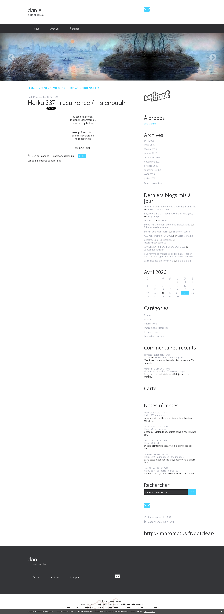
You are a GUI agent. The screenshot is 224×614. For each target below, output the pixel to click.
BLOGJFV (162, 220)
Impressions (150, 323)
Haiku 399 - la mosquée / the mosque (164, 456)
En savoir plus (149, 611)
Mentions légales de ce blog (93, 607)
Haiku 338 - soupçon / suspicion (84, 87)
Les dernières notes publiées (112, 604)
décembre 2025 (152, 157)
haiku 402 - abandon (155, 415)
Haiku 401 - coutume (155, 429)
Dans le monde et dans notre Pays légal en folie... (170, 206)
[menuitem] (36, 28)
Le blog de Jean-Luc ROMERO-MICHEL (173, 256)
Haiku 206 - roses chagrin (169, 357)
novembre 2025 (152, 161)
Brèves (147, 315)
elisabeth (149, 371)
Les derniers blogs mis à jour (91, 604)
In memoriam (151, 332)
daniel (35, 10)
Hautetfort (118, 601)
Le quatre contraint (154, 336)
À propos (74, 28)
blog (159, 607)
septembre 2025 (152, 170)
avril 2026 (149, 140)
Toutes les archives (153, 183)
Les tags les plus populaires (133, 604)
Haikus (70, 156)
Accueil (36, 28)
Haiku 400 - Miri (152, 443)
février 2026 (150, 149)
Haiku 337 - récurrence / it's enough (76, 102)
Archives (55, 28)
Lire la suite (150, 123)
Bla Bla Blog (184, 260)
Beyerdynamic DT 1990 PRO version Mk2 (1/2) (168, 213)
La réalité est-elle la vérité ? (158, 260)
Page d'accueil (59, 87)
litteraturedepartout (155, 242)
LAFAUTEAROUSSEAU (159, 209)
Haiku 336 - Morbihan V (38, 87)
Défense (148, 220)
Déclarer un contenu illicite (72, 607)
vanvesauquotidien (154, 249)
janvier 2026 (150, 153)
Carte (150, 388)
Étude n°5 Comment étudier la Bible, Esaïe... (167, 224)
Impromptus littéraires (156, 328)
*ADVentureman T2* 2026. (158, 235)
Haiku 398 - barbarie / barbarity (161, 470)
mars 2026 (149, 145)
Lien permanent (38, 156)
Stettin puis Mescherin (156, 231)
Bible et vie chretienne (156, 227)
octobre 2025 (151, 166)
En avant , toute (181, 231)
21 (163, 292)
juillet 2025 (150, 178)
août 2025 (149, 174)
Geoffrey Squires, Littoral (157, 239)
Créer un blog (107, 601)
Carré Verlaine (185, 235)
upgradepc (154, 216)
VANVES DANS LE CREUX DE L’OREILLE (164, 246)
